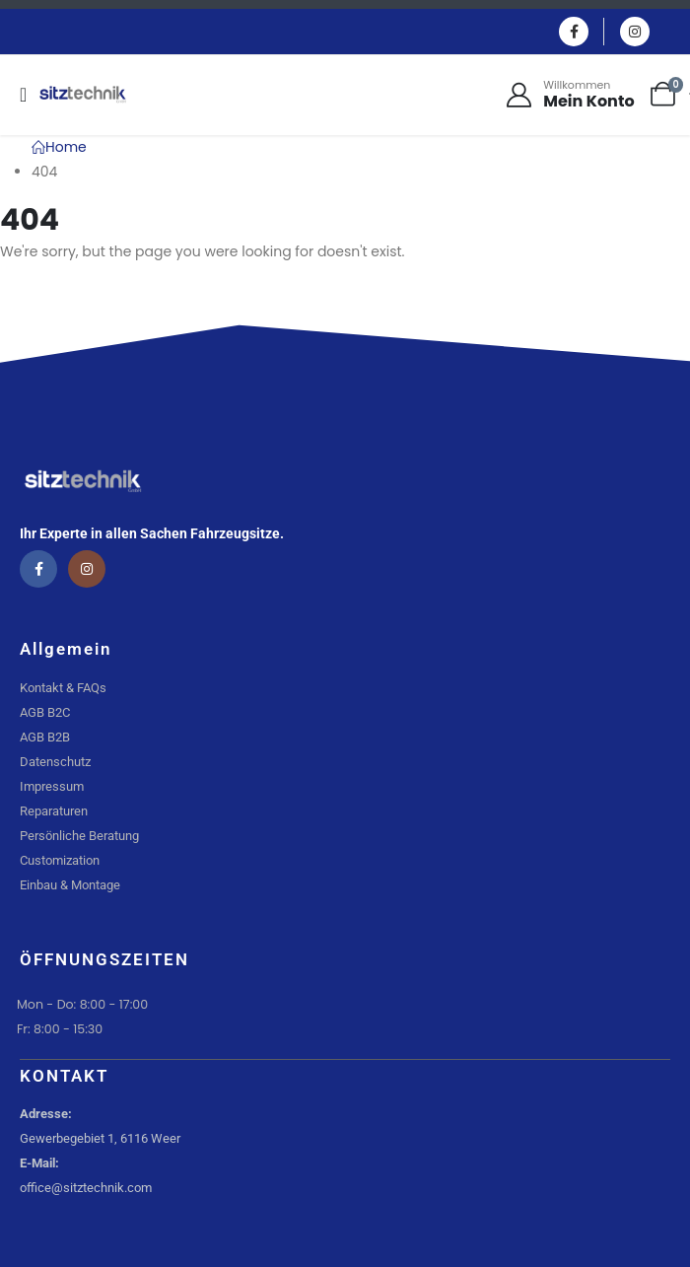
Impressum (52, 786)
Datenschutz (55, 761)
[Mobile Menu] (29, 94)
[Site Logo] (82, 95)
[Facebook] (573, 31)
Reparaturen (54, 811)
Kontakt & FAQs (63, 687)
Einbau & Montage (70, 885)
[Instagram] (635, 31)
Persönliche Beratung (79, 835)
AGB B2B (45, 737)
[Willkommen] (569, 94)
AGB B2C (45, 712)
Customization (60, 860)
